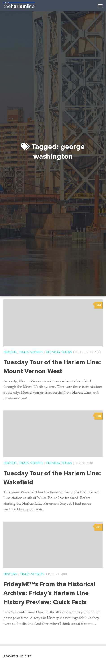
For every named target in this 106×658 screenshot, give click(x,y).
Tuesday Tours (59, 352)
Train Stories (31, 352)
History (10, 574)
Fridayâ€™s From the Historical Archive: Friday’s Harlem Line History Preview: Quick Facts (49, 594)
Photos (9, 352)
